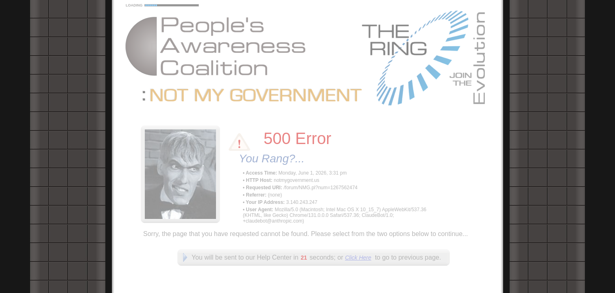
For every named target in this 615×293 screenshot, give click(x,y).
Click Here (358, 257)
